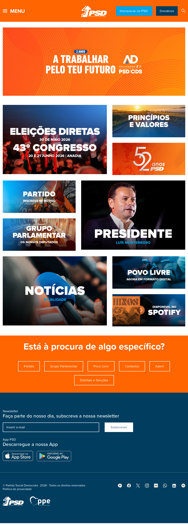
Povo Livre (101, 369)
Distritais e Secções (94, 383)
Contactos (132, 369)
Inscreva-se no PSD (134, 11)
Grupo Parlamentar (63, 369)
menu (17, 11)
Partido (29, 369)
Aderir (159, 369)
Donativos (167, 11)
